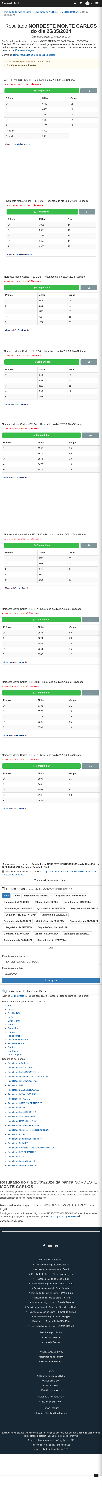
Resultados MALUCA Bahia (21, 1068)
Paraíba (11, 1024)
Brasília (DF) (14, 1013)
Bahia (10, 1006)
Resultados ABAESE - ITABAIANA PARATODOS (31, 1148)
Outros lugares (15, 1055)
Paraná (11, 1032)
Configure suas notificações (20, 65)
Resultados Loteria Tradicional (22, 1165)
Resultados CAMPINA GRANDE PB (25, 1103)
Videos (51, 1385)
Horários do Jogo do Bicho (51, 1376)
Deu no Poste (17, 996)
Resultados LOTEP (17, 1107)
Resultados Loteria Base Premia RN (25, 1139)
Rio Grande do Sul (17, 1043)
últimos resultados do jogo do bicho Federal (34, 55)
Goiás (10, 1017)
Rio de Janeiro (15, 1036)
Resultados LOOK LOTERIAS (22, 1094)
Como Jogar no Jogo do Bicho (63, 1216)
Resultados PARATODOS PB (22, 1112)
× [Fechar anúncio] (96, 1475)
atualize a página (24, 50)
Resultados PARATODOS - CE (22, 1081)
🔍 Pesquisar (51, 980)
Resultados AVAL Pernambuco (22, 1116)
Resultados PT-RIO (17, 1134)
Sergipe (11, 1047)
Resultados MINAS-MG (19, 1099)
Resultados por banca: (14, 956)
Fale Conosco (51, 1390)
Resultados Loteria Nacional (21, 1161)
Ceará (11, 1009)
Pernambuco (14, 1028)
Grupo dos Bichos (51, 1381)
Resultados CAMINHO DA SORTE (24, 1121)
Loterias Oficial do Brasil (51, 1413)
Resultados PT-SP (16, 1156)
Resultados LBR (15, 1085)
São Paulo (13, 1051)
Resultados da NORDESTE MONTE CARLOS (56, 12)
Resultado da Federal (18, 1063)
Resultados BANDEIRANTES (22, 1152)
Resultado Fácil (10, 3)
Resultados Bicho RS (18, 1143)
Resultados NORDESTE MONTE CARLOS (28, 1130)
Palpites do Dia (51, 1402)
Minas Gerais (14, 1021)
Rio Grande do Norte (18, 1039)
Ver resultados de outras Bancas (51, 880)
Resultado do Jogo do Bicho (17, 12)
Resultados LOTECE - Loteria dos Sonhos (28, 1076)
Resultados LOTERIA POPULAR (23, 1125)
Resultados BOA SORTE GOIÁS (23, 1090)
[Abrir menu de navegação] (97, 3)
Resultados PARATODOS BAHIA (24, 1072)
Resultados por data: (13, 968)
